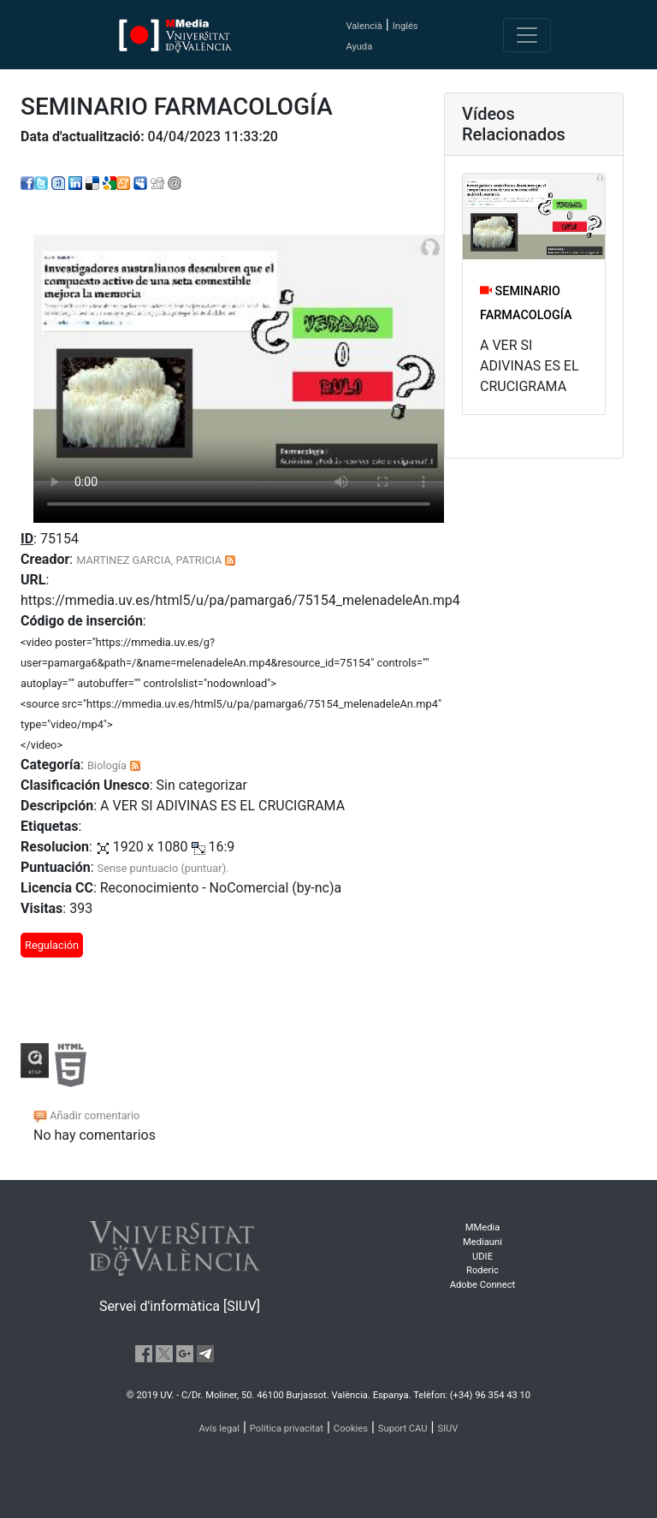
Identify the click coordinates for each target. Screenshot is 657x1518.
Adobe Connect (482, 1284)
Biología (107, 765)
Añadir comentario (86, 1115)
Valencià (364, 26)
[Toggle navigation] (527, 35)
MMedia (482, 1227)
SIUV (447, 1428)
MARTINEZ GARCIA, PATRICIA (149, 560)
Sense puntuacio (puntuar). (163, 868)
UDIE (482, 1256)
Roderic (482, 1270)
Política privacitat (286, 1428)
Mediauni (482, 1242)
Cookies (351, 1428)
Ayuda (359, 46)
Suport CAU (403, 1428)
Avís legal (219, 1428)
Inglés (405, 26)
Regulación (52, 945)
